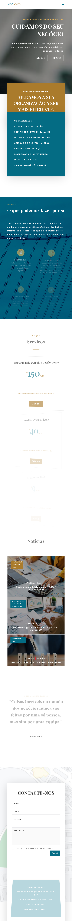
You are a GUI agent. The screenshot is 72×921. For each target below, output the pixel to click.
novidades (16, 565)
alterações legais (18, 601)
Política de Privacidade (40, 852)
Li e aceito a (32, 852)
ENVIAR (55, 857)
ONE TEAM (30, 583)
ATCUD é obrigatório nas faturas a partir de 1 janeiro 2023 (36, 629)
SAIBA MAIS (40, 58)
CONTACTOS (56, 58)
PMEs (14, 567)
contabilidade (18, 562)
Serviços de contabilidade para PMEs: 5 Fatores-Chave (36, 588)
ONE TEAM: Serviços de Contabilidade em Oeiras (36, 662)
